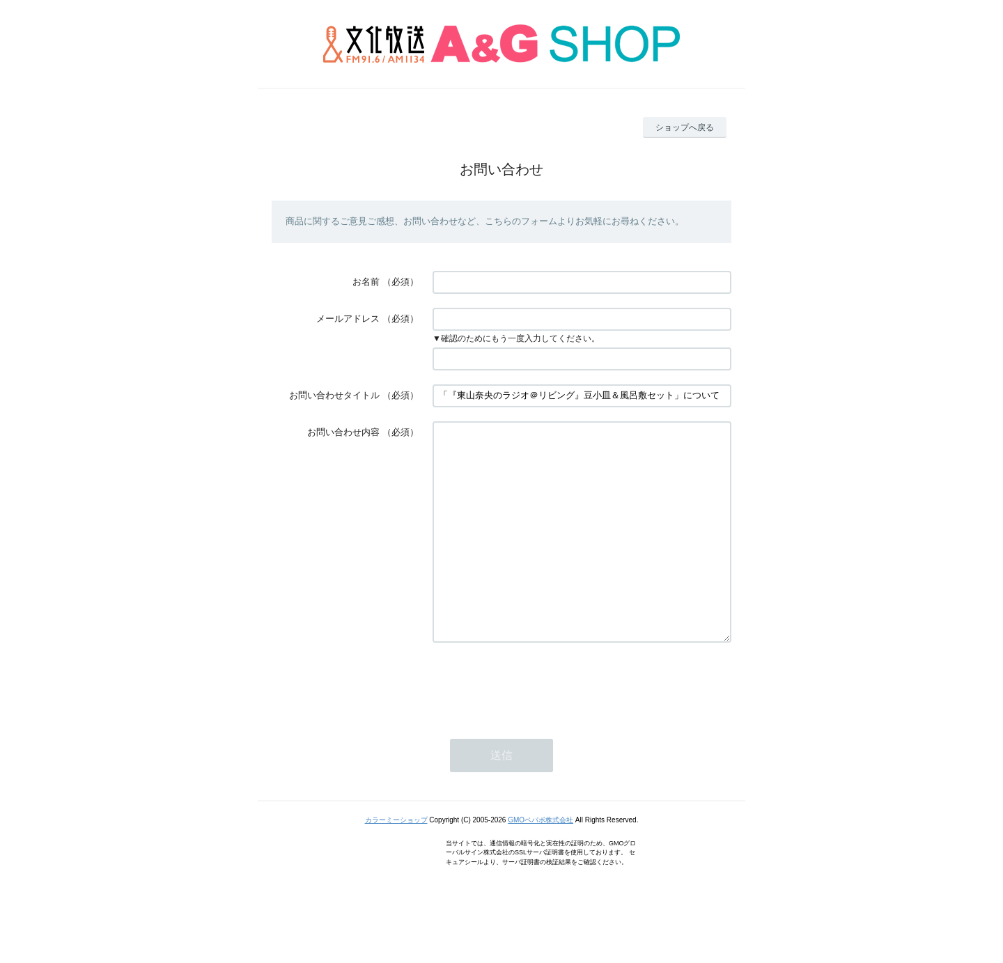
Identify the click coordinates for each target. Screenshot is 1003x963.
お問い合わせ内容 (343, 432)
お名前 (366, 281)
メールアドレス (348, 318)
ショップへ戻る (684, 127)
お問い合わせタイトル (334, 395)
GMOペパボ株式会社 (540, 862)
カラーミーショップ (396, 862)
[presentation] (538, 725)
